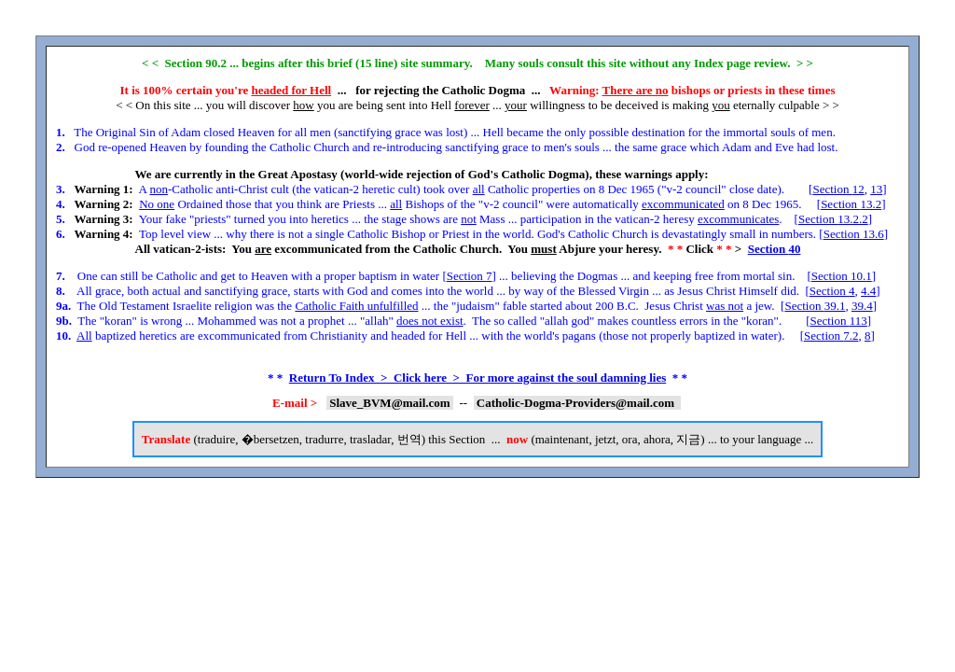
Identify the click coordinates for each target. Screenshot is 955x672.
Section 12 (838, 189)
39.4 (862, 306)
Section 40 (774, 249)
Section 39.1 (814, 306)
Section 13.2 (851, 204)
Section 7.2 (831, 336)
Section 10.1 (841, 276)
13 (876, 189)
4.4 (868, 291)
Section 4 (832, 291)
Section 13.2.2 (833, 219)
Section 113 (838, 321)
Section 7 (469, 276)
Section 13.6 (854, 234)
